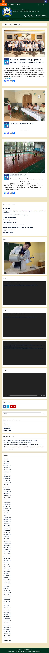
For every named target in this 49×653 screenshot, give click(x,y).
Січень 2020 (7, 605)
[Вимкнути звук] (41, 395)
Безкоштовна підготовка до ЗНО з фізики (13, 225)
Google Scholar (7, 430)
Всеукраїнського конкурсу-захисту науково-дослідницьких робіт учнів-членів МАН (23, 444)
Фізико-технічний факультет (21, 10)
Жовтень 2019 (7, 612)
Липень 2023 (7, 525)
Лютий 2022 (7, 562)
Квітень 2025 (7, 480)
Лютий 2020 (7, 603)
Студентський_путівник (9, 230)
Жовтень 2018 (7, 627)
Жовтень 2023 (7, 519)
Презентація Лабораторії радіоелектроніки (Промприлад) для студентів (20, 440)
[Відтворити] (5, 395)
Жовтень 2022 (7, 545)
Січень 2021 (7, 588)
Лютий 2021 (7, 586)
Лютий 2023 (7, 536)
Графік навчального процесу (10, 222)
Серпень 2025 (7, 472)
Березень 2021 (7, 584)
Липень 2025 (7, 474)
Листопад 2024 (7, 491)
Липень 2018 (7, 631)
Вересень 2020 (7, 597)
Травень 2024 (7, 504)
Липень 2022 (7, 551)
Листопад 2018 (7, 625)
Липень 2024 (7, 500)
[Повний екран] (44, 395)
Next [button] (44, 273)
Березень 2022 (7, 560)
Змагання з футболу (18, 175)
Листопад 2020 (7, 592)
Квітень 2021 (7, 582)
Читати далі (8, 78)
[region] (24, 258)
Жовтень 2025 (7, 467)
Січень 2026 (7, 461)
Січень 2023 (7, 538)
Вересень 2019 (7, 614)
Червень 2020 (7, 599)
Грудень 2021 (7, 566)
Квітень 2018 (7, 638)
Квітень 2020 (7, 601)
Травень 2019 (7, 618)
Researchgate (7, 428)
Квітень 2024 (7, 506)
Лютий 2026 (7, 459)
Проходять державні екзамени (22, 123)
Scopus (5, 424)
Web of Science (7, 426)
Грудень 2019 (7, 607)
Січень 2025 (7, 487)
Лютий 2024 (7, 510)
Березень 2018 (7, 640)
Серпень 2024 (7, 497)
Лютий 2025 (7, 484)
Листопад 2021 (7, 569)
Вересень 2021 (7, 573)
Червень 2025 (7, 476)
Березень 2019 (7, 620)
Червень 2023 (7, 528)
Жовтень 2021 (7, 571)
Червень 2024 (7, 502)
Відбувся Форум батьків (9, 449)
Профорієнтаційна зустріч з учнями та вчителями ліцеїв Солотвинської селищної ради (24, 446)
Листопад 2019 (7, 610)
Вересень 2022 (7, 547)
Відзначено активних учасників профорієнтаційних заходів (17, 442)
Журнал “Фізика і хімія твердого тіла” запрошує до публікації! (18, 227)
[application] (24, 293)
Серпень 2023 (7, 523)
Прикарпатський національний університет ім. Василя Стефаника (23, 651)
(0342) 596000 (30, 15)
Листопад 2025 (7, 465)
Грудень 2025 (7, 463)
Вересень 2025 (7, 469)
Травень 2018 (7, 635)
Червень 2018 (7, 633)
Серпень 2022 (7, 549)
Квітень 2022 (7, 558)
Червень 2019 (7, 616)
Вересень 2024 (7, 495)
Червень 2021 (7, 577)
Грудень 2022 (7, 541)
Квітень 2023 (7, 532)
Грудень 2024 (7, 489)
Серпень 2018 (7, 629)
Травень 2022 (7, 556)
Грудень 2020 (7, 590)
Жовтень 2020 (7, 594)
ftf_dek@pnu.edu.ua (30, 16)
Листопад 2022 (7, 543)
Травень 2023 (7, 530)
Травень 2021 (7, 579)
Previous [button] (5, 273)
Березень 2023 (7, 534)
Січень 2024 (7, 512)
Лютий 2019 (7, 622)
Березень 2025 (7, 482)
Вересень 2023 (7, 521)
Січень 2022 (7, 564)
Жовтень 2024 (7, 493)
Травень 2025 (7, 478)
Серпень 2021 (7, 575)
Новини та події (25, 66)
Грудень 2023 (7, 515)
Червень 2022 (7, 553)
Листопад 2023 (7, 517)
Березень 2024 (7, 508)
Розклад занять (7, 208)
